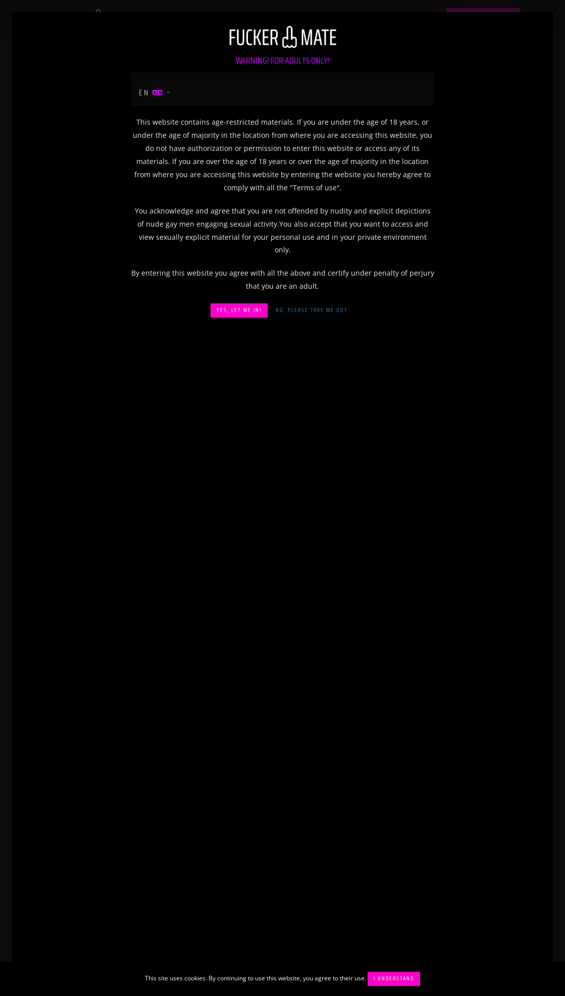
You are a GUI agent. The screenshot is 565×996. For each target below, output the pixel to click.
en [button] (151, 92)
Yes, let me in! (239, 310)
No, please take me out (312, 310)
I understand (394, 978)
